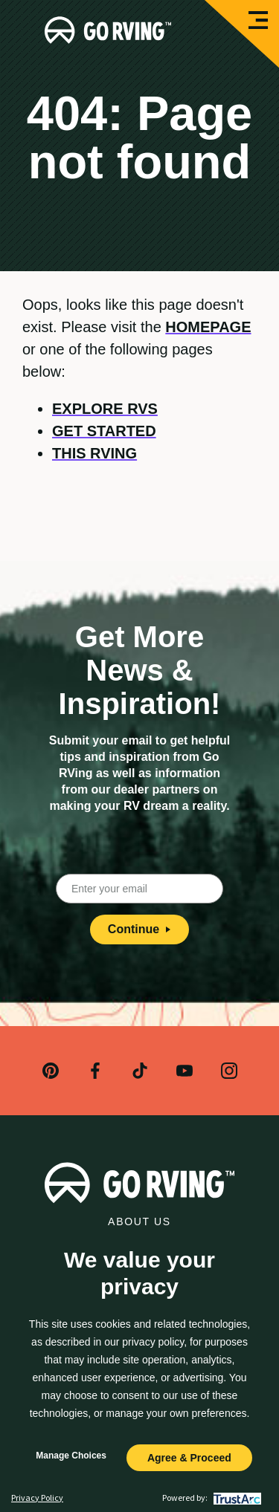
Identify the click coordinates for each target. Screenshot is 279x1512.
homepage (208, 327)
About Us (139, 1221)
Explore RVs (105, 408)
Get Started (104, 431)
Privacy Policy (37, 1497)
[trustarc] (235, 1497)
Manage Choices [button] (71, 1455)
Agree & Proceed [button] (189, 1458)
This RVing (94, 453)
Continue (139, 929)
